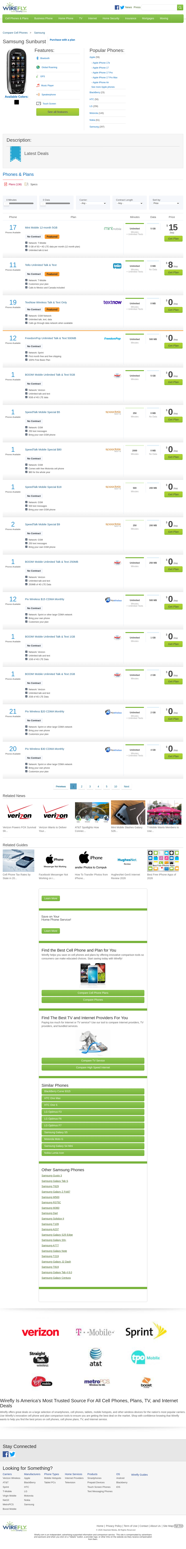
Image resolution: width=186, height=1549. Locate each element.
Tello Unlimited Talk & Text (41, 264)
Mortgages (148, 18)
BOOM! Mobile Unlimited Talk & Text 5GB (50, 374)
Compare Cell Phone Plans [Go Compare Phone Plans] (93, 992)
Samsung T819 (50, 1266)
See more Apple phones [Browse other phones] (103, 87)
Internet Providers (74, 1478)
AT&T (6, 1482)
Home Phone (65, 18)
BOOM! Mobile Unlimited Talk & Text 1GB (50, 636)
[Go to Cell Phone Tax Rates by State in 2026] (18, 861)
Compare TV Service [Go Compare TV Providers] (93, 1060)
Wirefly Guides (139, 1474)
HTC (26, 1487)
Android (120, 1478)
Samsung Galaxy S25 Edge (57, 1234)
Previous (61, 786)
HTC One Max (52, 1098)
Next (126, 786)
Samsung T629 (50, 1186)
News (128, 7)
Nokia (27, 1500)
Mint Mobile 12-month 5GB (41, 227)
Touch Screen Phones (98, 1487)
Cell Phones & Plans (17, 18)
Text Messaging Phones (99, 1491)
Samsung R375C (51, 1202)
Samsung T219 (50, 1256)
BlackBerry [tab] (97, 92)
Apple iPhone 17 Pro (103, 72)
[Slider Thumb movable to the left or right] (6, 204)
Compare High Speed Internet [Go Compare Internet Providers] (93, 1067)
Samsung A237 (50, 1229)
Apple (27, 1478)
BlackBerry (30, 1482)
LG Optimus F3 (53, 1111)
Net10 (6, 1500)
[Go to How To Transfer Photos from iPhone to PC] (91, 861)
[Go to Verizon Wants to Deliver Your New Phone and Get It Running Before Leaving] (56, 812)
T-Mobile (7, 1491)
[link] (13, 184)
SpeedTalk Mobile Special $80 (43, 449)
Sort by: (157, 200)
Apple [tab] (95, 57)
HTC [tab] (94, 99)
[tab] (108, 69)
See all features (58, 112)
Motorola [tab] (97, 113)
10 (115, 786)
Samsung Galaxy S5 (56, 1132)
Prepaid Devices (96, 1482)
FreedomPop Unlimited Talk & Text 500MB (50, 338)
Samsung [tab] (97, 127)
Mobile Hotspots (52, 1478)
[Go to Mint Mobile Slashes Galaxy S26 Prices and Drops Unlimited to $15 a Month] (128, 812)
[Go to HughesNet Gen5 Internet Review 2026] (127, 861)
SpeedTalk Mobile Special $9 (42, 524)
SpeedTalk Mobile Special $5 (42, 412)
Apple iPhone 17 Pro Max (105, 77)
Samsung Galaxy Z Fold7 (56, 1191)
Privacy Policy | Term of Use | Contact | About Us (133, 1525)
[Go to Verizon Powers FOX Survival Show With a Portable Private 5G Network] (20, 812)
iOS (118, 1487)
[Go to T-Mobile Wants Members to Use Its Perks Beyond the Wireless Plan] (164, 812)
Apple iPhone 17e (101, 63)
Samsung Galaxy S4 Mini (58, 1145)
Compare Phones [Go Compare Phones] (93, 999)
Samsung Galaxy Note (54, 1250)
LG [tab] (94, 106)
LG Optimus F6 (53, 1118)
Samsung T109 (50, 1224)
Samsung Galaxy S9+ (54, 1240)
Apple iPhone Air (101, 82)
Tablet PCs (50, 1482)
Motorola (28, 1495)
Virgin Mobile (9, 1495)
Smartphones (94, 1478)
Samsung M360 (50, 1207)
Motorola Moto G (53, 1139)
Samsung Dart (50, 1213)
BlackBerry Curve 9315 (57, 1091)
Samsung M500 (50, 1197)
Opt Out (178, 1526)
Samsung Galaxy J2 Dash (56, 1261)
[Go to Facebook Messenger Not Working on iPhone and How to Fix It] (54, 861)
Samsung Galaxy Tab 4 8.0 (57, 1272)
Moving (164, 18)
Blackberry (121, 1482)
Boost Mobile (9, 1509)
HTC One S (50, 1104)
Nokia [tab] (95, 120)
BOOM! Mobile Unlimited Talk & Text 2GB (50, 674)
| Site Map (167, 1525)
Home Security (111, 18)
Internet (92, 18)
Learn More (50, 898)
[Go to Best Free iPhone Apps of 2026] (163, 861)
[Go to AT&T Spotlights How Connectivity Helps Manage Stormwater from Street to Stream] (92, 812)
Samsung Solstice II (53, 1218)
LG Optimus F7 (53, 1125)
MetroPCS (8, 1504)
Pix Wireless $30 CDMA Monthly (44, 748)
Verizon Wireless (11, 1478)
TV (80, 18)
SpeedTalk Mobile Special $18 (43, 486)
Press (137, 7)
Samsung (39, 32)
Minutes (11, 200)
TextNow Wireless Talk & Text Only (46, 302)
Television (70, 1482)
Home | (101, 1525)
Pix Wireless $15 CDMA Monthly (44, 599)
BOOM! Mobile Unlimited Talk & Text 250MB (51, 561)
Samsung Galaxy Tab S (55, 1181)
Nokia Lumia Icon (54, 1152)
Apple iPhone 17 (101, 67)
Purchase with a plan (62, 39)
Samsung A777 (50, 1245)
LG (25, 1491)
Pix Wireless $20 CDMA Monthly (44, 711)
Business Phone (43, 18)
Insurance (130, 18)
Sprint (6, 1487)
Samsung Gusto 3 (52, 1175)
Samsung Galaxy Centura (56, 1277)
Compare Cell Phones (15, 32)
